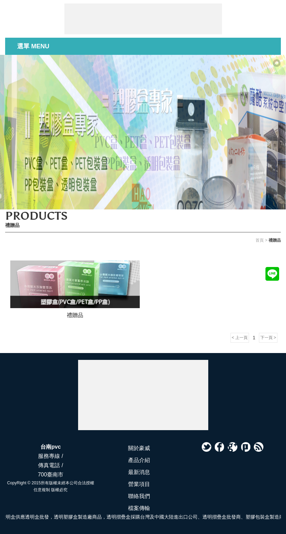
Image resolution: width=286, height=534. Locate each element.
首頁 (260, 240)
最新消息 (139, 472)
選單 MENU (33, 46)
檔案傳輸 (139, 508)
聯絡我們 (139, 496)
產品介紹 (139, 460)
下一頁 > (268, 337)
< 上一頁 (240, 337)
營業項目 (139, 484)
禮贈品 (75, 315)
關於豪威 (139, 448)
